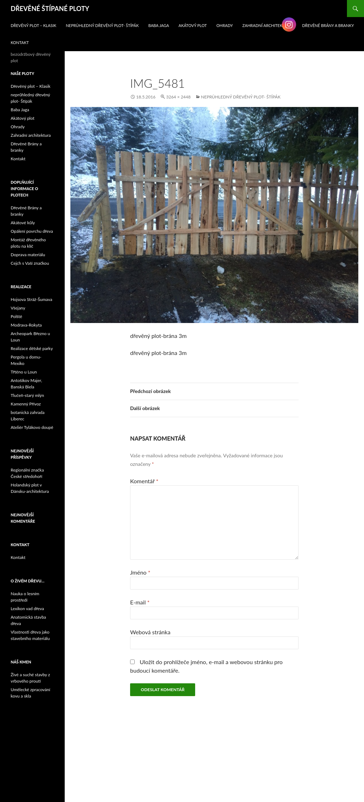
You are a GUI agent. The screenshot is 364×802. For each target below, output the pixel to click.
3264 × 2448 (178, 96)
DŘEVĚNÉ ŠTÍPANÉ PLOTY (50, 8)
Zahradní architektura (267, 25)
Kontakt (20, 42)
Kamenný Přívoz (26, 404)
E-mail (140, 602)
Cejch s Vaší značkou (30, 263)
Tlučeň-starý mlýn (27, 395)
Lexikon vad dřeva (27, 608)
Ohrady (224, 25)
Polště (16, 316)
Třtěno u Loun (24, 372)
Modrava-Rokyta (26, 325)
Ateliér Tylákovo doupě (32, 427)
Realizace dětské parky (32, 348)
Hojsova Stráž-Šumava (31, 299)
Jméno (140, 572)
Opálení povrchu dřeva (32, 231)
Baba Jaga (158, 25)
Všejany (18, 308)
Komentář (144, 481)
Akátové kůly (23, 222)
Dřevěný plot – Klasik (33, 25)
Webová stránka (150, 632)
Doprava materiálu (28, 254)
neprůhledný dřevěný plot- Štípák (102, 25)
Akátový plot (192, 25)
